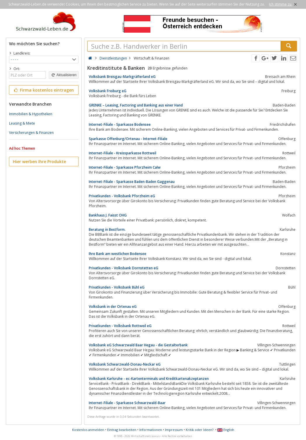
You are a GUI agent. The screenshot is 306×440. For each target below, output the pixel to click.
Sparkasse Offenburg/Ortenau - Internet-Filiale (128, 138)
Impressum (174, 429)
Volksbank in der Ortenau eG (113, 306)
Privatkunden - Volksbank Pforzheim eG (122, 195)
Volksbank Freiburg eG (107, 90)
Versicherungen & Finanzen (31, 132)
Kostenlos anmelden (88, 429)
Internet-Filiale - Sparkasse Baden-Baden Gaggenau (132, 181)
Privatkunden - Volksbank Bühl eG (117, 287)
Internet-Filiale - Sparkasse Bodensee (120, 124)
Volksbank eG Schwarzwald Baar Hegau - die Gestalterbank (138, 345)
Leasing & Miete (22, 123)
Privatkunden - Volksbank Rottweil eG (120, 325)
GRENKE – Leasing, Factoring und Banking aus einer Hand (136, 105)
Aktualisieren (63, 75)
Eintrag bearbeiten (121, 429)
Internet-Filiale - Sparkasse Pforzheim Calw (125, 167)
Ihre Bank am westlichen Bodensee (117, 253)
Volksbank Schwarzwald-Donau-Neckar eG (125, 364)
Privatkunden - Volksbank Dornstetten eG (123, 268)
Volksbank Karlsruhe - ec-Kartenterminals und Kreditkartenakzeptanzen (149, 378)
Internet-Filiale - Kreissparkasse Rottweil (122, 153)
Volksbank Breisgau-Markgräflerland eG (122, 76)
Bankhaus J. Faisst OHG (108, 215)
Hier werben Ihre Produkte (39, 161)
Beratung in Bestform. (107, 229)
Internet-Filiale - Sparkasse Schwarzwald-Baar (127, 402)
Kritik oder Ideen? (199, 429)
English (225, 429)
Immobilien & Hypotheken (30, 113)
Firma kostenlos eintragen (43, 90)
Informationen (150, 429)
